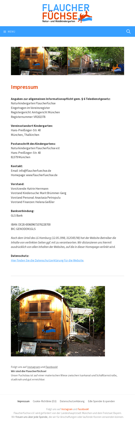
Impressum (23, 401)
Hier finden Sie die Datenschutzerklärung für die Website (47, 260)
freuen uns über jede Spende (31, 417)
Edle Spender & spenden (101, 401)
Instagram (33, 367)
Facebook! (52, 367)
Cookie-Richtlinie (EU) (44, 401)
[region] (67, 61)
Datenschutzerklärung (72, 401)
